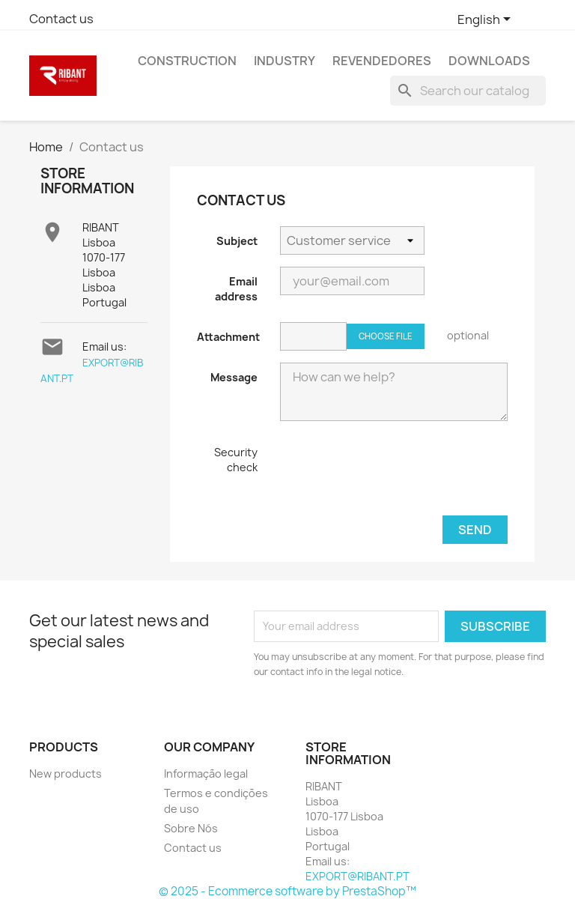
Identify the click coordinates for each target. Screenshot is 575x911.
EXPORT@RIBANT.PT (357, 876)
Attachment (228, 337)
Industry (284, 60)
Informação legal (206, 773)
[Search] (468, 91)
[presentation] (394, 474)
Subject (237, 241)
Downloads (489, 60)
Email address (236, 288)
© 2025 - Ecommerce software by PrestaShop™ (287, 891)
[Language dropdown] (486, 20)
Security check (236, 459)
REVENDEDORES (381, 60)
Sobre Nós (191, 828)
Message (234, 377)
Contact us (61, 18)
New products (65, 773)
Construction (187, 60)
